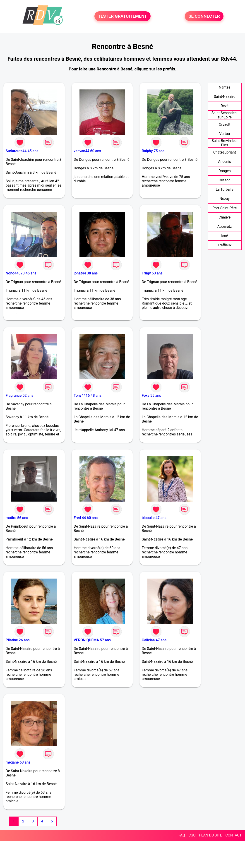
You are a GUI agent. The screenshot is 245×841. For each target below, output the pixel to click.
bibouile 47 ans (154, 518)
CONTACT (233, 835)
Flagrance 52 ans (19, 395)
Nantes (224, 87)
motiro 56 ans (17, 518)
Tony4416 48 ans (88, 395)
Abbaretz (224, 226)
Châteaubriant (224, 152)
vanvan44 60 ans (87, 151)
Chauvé (225, 217)
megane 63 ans (18, 762)
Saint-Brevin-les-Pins (225, 143)
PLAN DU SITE (210, 835)
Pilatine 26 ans (18, 640)
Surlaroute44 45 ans (22, 151)
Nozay (224, 199)
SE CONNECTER (204, 16)
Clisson (225, 180)
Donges (225, 171)
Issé (224, 236)
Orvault (224, 124)
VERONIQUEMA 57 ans (92, 640)
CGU (192, 835)
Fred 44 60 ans (86, 518)
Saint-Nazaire (224, 96)
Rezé (224, 106)
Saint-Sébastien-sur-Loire (224, 115)
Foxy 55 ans (151, 395)
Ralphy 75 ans (153, 151)
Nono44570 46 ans (21, 273)
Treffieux (225, 245)
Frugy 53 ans (152, 273)
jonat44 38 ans (86, 273)
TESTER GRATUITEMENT (122, 16)
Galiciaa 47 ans (154, 640)
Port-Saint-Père (224, 208)
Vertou (224, 134)
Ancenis (224, 161)
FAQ (181, 835)
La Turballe (224, 189)
